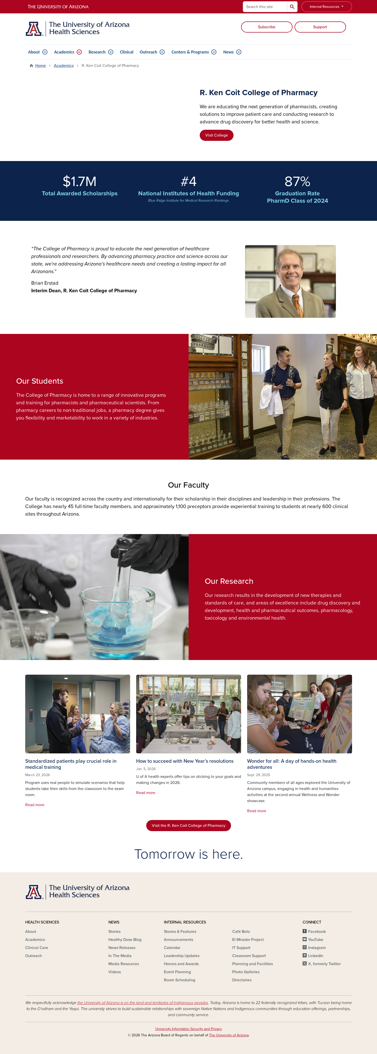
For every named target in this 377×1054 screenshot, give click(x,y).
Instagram (317, 947)
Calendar (172, 947)
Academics (64, 52)
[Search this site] (265, 6)
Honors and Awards (181, 963)
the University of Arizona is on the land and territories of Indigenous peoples (142, 1002)
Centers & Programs (190, 52)
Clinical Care (36, 947)
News (228, 52)
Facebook (317, 931)
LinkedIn (315, 955)
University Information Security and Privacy (188, 1029)
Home (40, 65)
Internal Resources (325, 7)
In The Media (120, 955)
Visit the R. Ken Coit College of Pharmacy (188, 825)
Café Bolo (241, 931)
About (34, 52)
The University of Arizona (229, 1035)
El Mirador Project (248, 939)
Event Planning (177, 971)
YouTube (315, 939)
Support (320, 27)
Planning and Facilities (252, 963)
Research (97, 52)
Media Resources (123, 963)
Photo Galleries (245, 971)
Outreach (148, 52)
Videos (114, 971)
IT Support (241, 947)
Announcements (178, 939)
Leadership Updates (181, 955)
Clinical (126, 52)
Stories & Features (180, 931)
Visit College (216, 135)
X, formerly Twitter (324, 963)
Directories (241, 980)
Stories (114, 931)
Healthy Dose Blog (124, 939)
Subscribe (266, 27)
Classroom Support (249, 955)
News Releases (121, 947)
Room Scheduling (179, 980)
